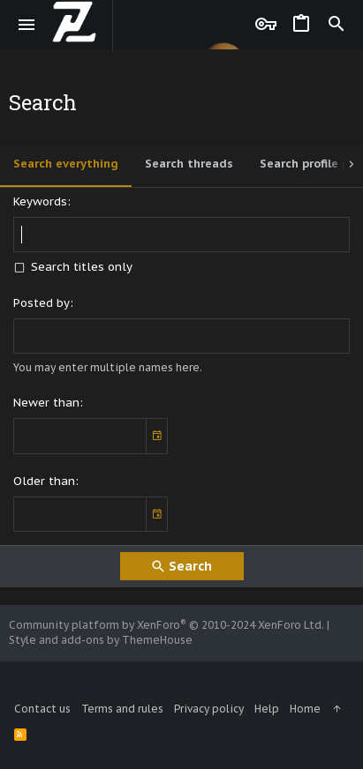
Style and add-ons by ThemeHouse (101, 639)
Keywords (40, 201)
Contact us (42, 708)
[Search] (336, 24)
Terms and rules (122, 708)
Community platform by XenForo (166, 624)
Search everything (65, 163)
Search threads (189, 163)
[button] (27, 25)
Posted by (41, 302)
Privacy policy (209, 708)
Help (266, 708)
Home (305, 708)
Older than (44, 481)
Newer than (46, 402)
